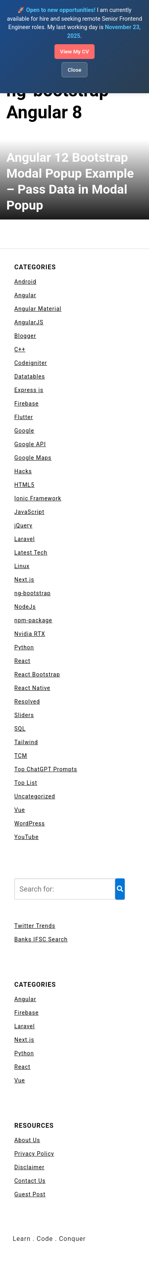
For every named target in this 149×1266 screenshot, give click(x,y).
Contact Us (30, 1181)
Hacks (23, 471)
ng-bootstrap (32, 593)
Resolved (27, 701)
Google (24, 430)
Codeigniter (30, 363)
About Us (27, 1140)
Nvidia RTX (29, 634)
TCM (20, 756)
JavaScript (29, 512)
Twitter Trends (34, 926)
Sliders (24, 715)
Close (74, 70)
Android (25, 281)
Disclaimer (29, 1167)
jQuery (23, 525)
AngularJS (28, 322)
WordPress (29, 823)
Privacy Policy (34, 1153)
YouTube (26, 837)
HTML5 (24, 485)
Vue (19, 810)
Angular (25, 295)
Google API (30, 444)
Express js (28, 390)
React (22, 661)
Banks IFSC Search (41, 939)
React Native (32, 688)
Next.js (24, 579)
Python (24, 647)
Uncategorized (34, 796)
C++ (19, 349)
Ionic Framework (37, 498)
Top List (25, 783)
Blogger (25, 336)
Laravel (24, 539)
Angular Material (38, 309)
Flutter (23, 417)
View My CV (74, 51)
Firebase (26, 403)
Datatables (29, 376)
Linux (21, 566)
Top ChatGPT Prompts (45, 769)
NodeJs (25, 607)
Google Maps (33, 458)
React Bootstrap (37, 674)
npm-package (33, 620)
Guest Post (30, 1194)
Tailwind (26, 742)
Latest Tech (30, 552)
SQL (19, 728)
